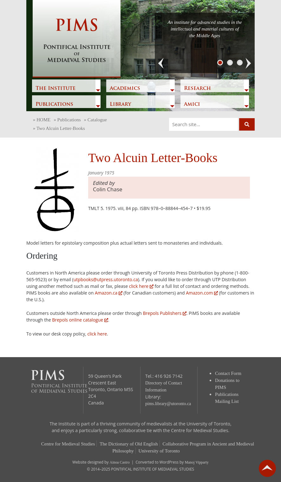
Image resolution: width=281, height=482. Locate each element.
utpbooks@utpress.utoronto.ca (106, 279)
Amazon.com (202, 293)
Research (197, 88)
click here (141, 286)
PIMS (77, 41)
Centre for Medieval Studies (68, 443)
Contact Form (228, 373)
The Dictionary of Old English (129, 443)
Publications (54, 104)
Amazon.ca (108, 293)
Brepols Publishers (164, 313)
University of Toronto (159, 450)
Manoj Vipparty (196, 462)
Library (120, 104)
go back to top (267, 468)
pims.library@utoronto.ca (168, 403)
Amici (192, 104)
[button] (161, 63)
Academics (125, 88)
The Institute (55, 88)
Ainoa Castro (120, 462)
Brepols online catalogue (80, 320)
